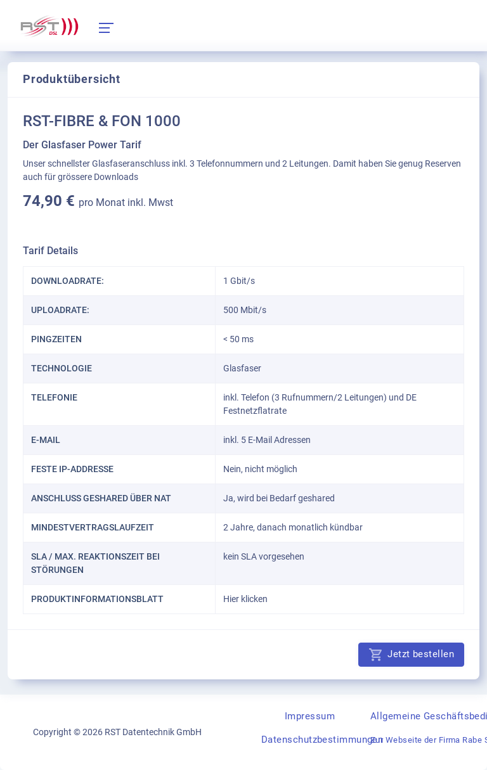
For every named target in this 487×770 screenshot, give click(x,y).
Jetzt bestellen (411, 654)
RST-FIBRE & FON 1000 (102, 121)
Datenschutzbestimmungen (322, 739)
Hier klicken (245, 599)
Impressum (310, 716)
